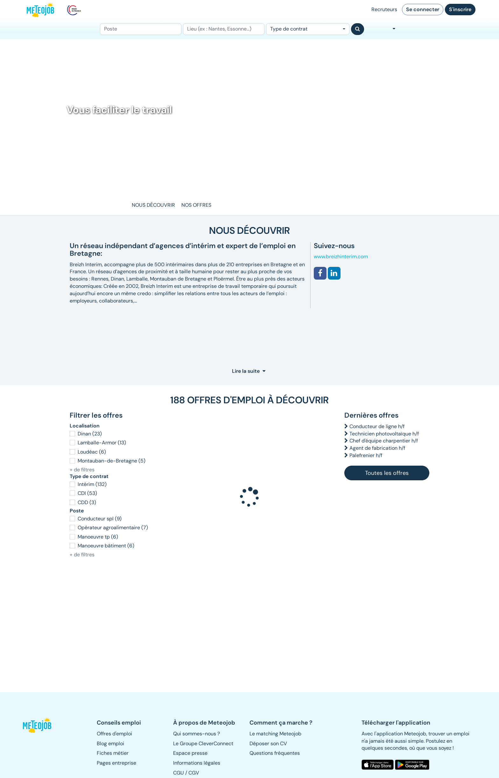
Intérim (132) (92, 484)
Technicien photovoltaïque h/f (384, 433)
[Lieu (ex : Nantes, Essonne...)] (223, 29)
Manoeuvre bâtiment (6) (106, 545)
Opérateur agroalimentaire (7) (113, 527)
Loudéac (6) (92, 451)
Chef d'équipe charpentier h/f (383, 440)
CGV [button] (193, 772)
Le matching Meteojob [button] (275, 733)
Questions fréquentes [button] (275, 753)
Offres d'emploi (114, 733)
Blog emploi (110, 743)
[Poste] (140, 29)
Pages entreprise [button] (116, 763)
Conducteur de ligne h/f (376, 426)
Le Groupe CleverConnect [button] (203, 743)
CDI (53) (87, 493)
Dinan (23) (90, 433)
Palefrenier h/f (365, 455)
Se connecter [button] (422, 9)
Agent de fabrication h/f (377, 448)
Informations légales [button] (196, 763)
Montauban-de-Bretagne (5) (111, 460)
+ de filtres (82, 469)
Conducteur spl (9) (100, 518)
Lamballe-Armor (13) (102, 442)
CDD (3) (87, 502)
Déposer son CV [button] (268, 743)
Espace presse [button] (190, 753)
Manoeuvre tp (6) (98, 536)
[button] (320, 273)
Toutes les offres (387, 473)
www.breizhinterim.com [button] (341, 256)
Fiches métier (113, 753)
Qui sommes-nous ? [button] (196, 733)
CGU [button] (178, 772)
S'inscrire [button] (460, 9)
